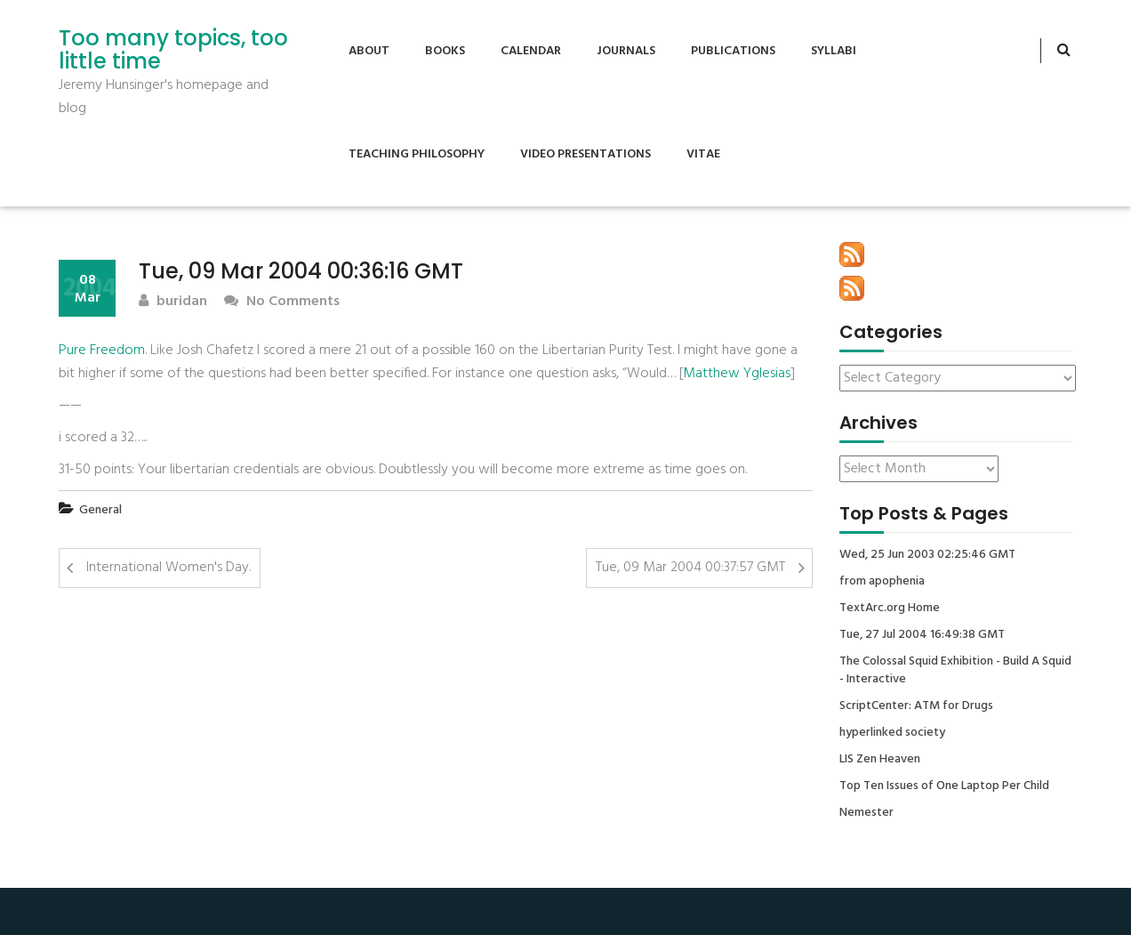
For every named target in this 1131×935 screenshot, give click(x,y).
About (369, 51)
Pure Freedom (102, 350)
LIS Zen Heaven (879, 760)
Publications (733, 51)
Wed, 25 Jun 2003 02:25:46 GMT (927, 555)
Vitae (703, 154)
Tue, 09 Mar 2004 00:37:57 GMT (690, 567)
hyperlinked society (892, 733)
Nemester (866, 813)
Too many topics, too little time (173, 50)
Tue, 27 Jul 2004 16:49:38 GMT (922, 635)
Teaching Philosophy (417, 154)
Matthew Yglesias (736, 373)
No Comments (282, 302)
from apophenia (882, 582)
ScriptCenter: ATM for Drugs (916, 706)
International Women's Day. (168, 567)
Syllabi (833, 51)
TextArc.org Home (889, 608)
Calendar (531, 51)
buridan (173, 302)
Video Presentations (585, 154)
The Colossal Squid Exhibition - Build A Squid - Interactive (955, 671)
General (100, 510)
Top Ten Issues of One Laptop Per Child (944, 786)
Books (445, 51)
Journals (626, 51)
